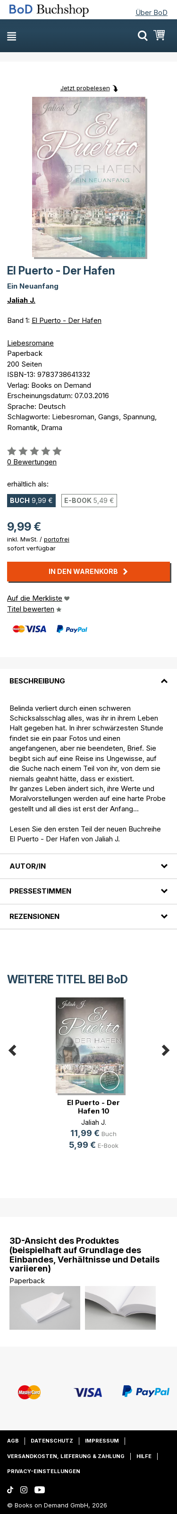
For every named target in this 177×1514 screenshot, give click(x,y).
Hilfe (144, 1456)
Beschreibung (37, 680)
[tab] (88, 675)
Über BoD (151, 12)
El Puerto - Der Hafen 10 (93, 1106)
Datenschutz (52, 1440)
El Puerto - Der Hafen (66, 320)
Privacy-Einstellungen (43, 1471)
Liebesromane (30, 342)
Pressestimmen (40, 890)
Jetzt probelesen (85, 88)
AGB (13, 1440)
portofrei (56, 539)
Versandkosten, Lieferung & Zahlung (66, 1456)
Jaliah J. (21, 300)
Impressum (102, 1440)
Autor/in (27, 866)
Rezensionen (34, 916)
